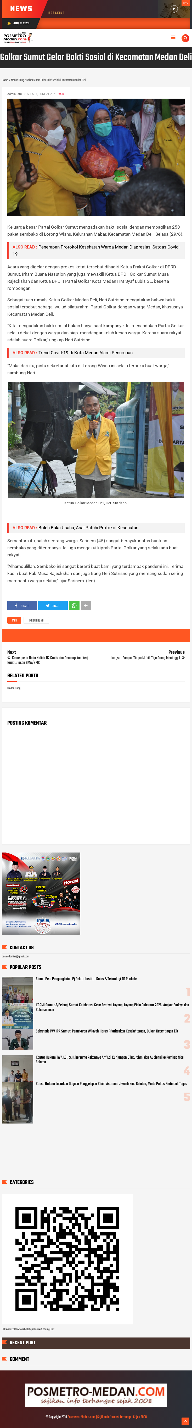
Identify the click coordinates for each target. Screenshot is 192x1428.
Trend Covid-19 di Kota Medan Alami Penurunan (85, 352)
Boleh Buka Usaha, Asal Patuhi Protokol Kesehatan (88, 527)
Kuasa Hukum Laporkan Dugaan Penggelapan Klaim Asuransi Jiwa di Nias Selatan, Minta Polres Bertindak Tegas (111, 1084)
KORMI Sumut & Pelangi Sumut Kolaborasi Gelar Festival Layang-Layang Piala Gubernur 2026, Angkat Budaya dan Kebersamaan (112, 1007)
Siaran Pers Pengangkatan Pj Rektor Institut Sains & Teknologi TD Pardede (86, 979)
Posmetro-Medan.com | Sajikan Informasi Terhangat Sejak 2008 (107, 1417)
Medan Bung (36, 620)
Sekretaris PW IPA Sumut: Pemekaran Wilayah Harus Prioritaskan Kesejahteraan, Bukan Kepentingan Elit (107, 1031)
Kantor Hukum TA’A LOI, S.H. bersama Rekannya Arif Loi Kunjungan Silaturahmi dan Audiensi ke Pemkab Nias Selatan (110, 1060)
